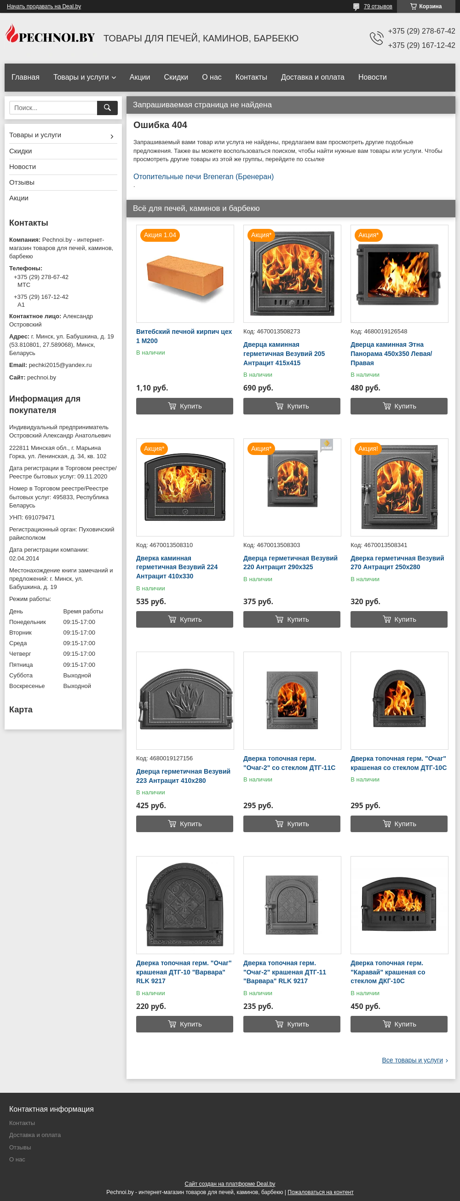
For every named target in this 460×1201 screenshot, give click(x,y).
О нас (212, 77)
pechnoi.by (41, 377)
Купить (190, 406)
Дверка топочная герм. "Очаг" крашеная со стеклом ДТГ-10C (399, 763)
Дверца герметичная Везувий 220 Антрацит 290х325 (290, 562)
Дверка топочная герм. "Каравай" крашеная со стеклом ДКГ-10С (388, 972)
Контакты (251, 77)
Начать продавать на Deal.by (44, 6)
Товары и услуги (81, 77)
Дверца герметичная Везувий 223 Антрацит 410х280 (183, 776)
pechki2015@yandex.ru (60, 364)
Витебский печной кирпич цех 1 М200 (184, 336)
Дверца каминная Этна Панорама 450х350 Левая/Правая (391, 353)
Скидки (176, 77)
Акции (140, 77)
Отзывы (21, 182)
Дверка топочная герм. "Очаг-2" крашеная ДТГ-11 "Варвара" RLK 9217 (284, 972)
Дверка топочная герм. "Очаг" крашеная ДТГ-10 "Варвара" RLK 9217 (184, 972)
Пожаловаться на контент (320, 1192)
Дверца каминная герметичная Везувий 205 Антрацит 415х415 (284, 353)
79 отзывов (378, 6)
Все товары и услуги (412, 1060)
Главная (26, 77)
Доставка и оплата (313, 77)
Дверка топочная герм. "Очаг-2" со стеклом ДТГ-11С (289, 763)
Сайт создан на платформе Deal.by (230, 1184)
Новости (372, 77)
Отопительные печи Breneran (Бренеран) (203, 177)
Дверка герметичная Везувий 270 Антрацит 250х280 (397, 562)
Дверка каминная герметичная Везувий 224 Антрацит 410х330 (177, 567)
